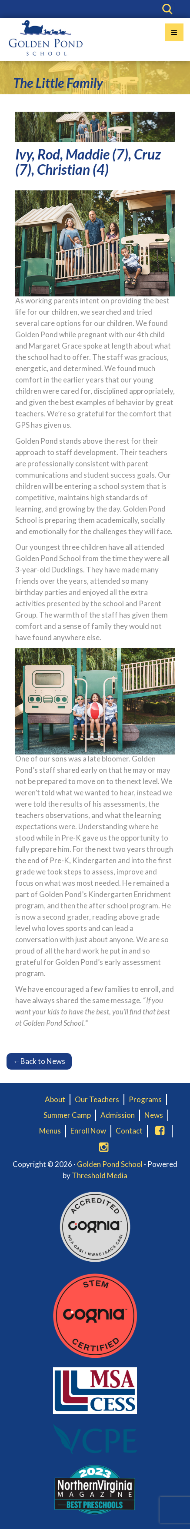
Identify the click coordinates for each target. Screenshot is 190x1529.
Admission (117, 1115)
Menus (50, 1130)
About (55, 1099)
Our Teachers (97, 1099)
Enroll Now (88, 1130)
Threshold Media (99, 1175)
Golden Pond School (110, 1164)
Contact (129, 1130)
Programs (145, 1099)
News (153, 1115)
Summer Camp (67, 1115)
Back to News (39, 1061)
